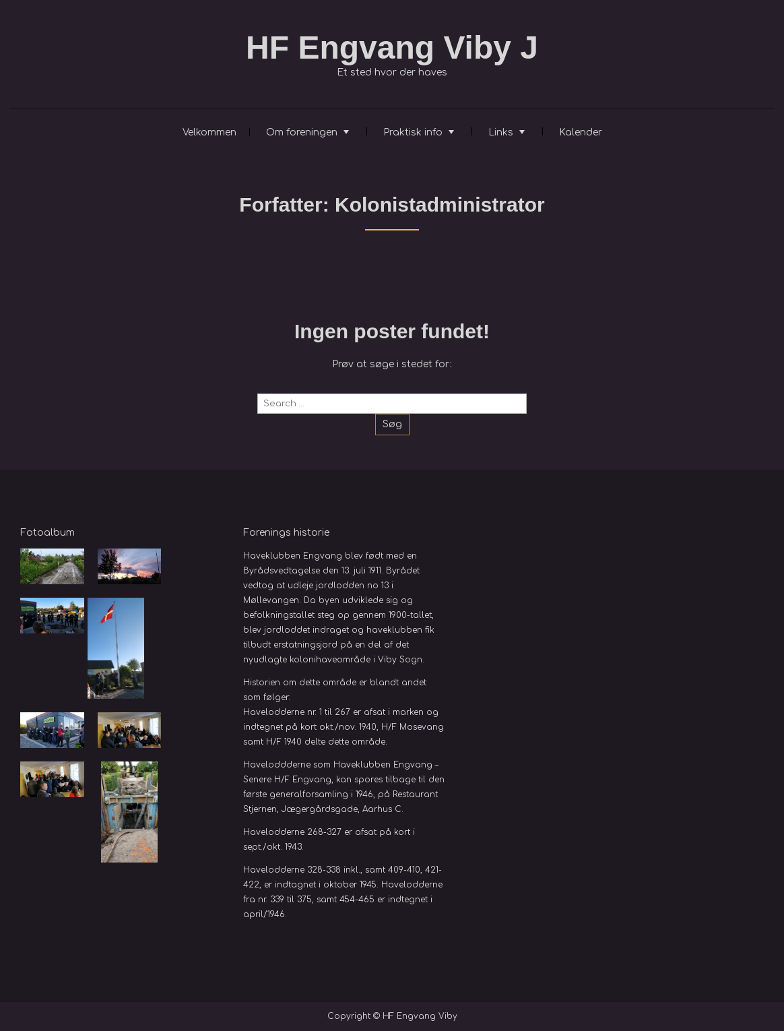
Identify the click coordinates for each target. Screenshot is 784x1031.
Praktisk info (413, 132)
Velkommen (209, 132)
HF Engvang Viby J (392, 47)
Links (500, 132)
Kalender (580, 132)
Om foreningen (301, 132)
